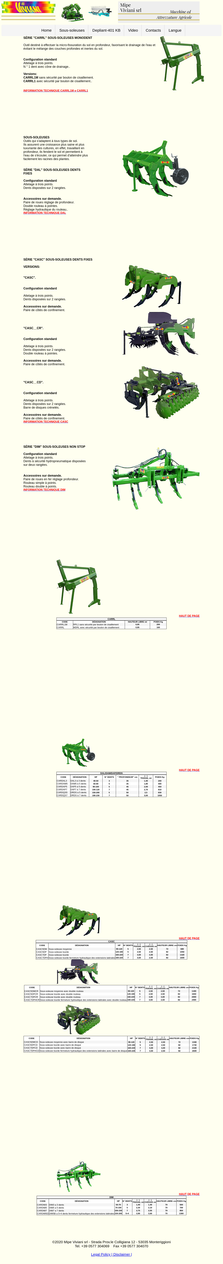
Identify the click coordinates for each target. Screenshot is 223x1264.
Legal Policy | (102, 1254)
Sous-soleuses (72, 30)
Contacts (153, 30)
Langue (175, 30)
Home (46, 30)
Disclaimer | (122, 1254)
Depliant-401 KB (106, 30)
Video (133, 30)
